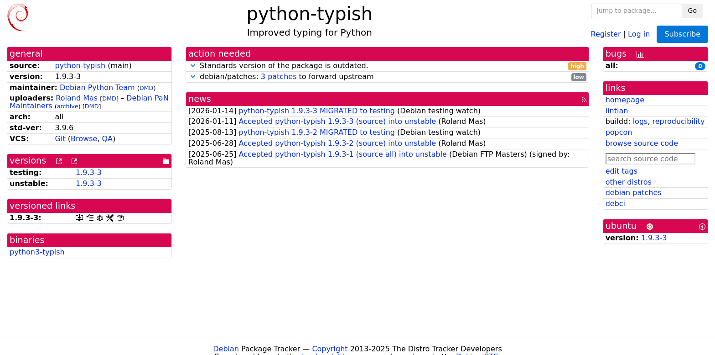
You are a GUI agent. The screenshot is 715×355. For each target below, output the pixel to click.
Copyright (329, 348)
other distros (629, 182)
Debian (226, 348)
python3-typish (37, 252)
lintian (617, 110)
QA (107, 138)
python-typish (80, 65)
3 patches (279, 76)
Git (60, 138)
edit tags (621, 171)
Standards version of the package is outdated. (387, 66)
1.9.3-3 (89, 172)
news (199, 99)
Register (606, 33)
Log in (639, 33)
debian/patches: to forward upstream (387, 77)
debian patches (634, 192)
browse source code (642, 143)
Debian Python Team (97, 87)
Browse (84, 138)
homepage (625, 99)
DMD (147, 88)
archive (67, 106)
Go (692, 10)
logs (640, 121)
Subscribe (682, 34)
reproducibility (679, 121)
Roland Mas (77, 98)
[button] (193, 65)
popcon (619, 132)
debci (615, 203)
